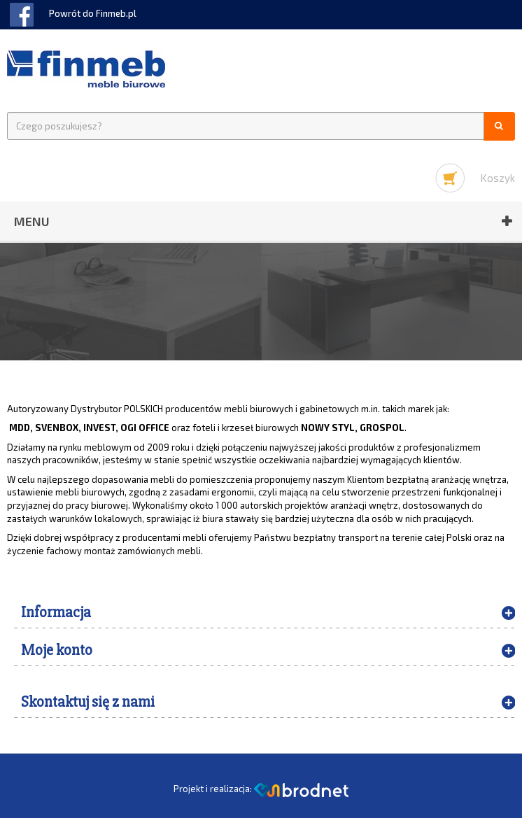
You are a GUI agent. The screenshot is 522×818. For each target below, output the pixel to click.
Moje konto (56, 650)
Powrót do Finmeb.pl (92, 13)
